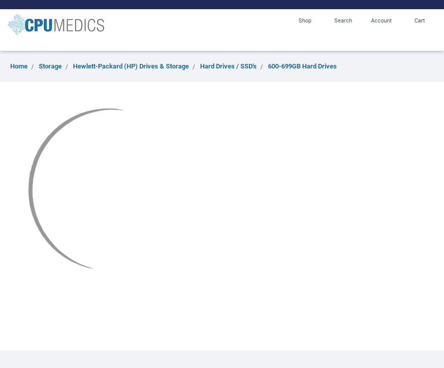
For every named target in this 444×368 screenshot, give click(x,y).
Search (343, 20)
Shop (305, 20)
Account (381, 20)
